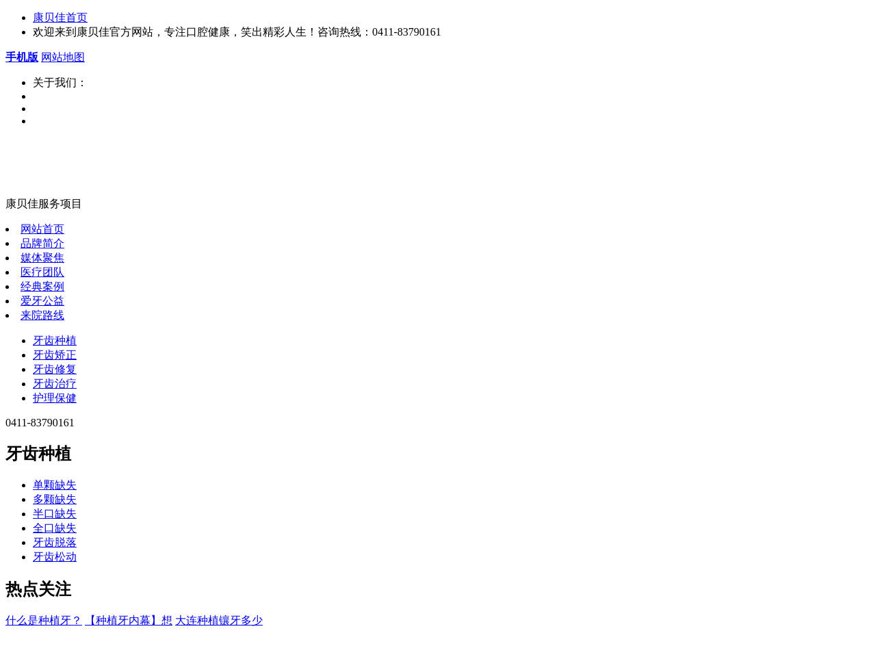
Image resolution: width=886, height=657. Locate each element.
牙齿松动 (55, 557)
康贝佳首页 (60, 17)
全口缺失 (55, 528)
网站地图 (63, 57)
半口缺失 (55, 513)
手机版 (21, 57)
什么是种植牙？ (43, 620)
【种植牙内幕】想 (128, 620)
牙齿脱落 (55, 542)
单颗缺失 (55, 485)
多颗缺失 (55, 499)
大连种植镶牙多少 (219, 620)
